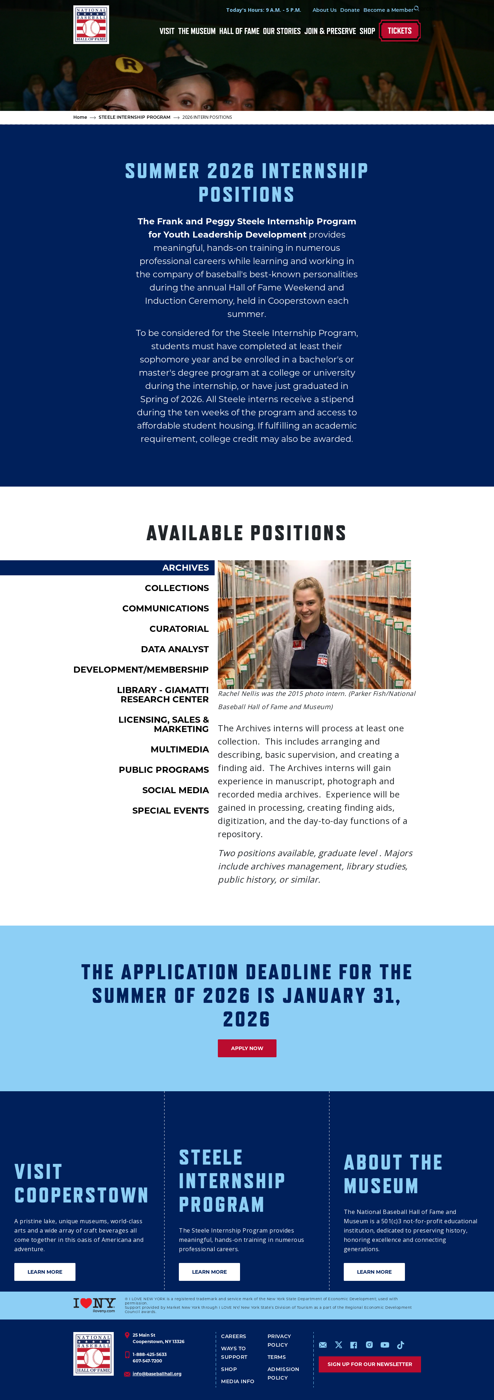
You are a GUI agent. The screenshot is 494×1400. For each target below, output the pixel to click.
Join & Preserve (330, 31)
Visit (167, 31)
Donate (321, 10)
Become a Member (360, 10)
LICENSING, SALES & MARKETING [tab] (163, 724)
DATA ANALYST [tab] (175, 649)
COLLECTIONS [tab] (177, 588)
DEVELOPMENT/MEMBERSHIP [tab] (141, 669)
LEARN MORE (45, 1272)
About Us (296, 10)
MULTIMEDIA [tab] (180, 749)
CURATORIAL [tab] (179, 629)
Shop (367, 31)
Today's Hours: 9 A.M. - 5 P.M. (235, 9)
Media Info (238, 1382)
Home (80, 118)
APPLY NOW (247, 1048)
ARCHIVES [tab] (185, 567)
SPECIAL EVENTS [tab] (170, 810)
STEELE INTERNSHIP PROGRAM (134, 118)
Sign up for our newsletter (370, 1364)
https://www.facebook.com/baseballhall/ (353, 1345)
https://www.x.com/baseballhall (338, 1344)
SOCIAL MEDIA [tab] (175, 790)
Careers (233, 1337)
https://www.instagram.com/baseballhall (369, 1345)
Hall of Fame (239, 31)
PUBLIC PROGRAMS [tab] (164, 770)
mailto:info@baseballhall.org (323, 1345)
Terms (277, 1357)
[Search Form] (403, 10)
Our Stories (282, 31)
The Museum (197, 31)
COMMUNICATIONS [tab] (165, 608)
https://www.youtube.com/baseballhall (385, 1345)
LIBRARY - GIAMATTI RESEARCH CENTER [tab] (163, 694)
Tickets (400, 30)
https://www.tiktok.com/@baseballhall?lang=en (400, 1345)
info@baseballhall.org (157, 1373)
